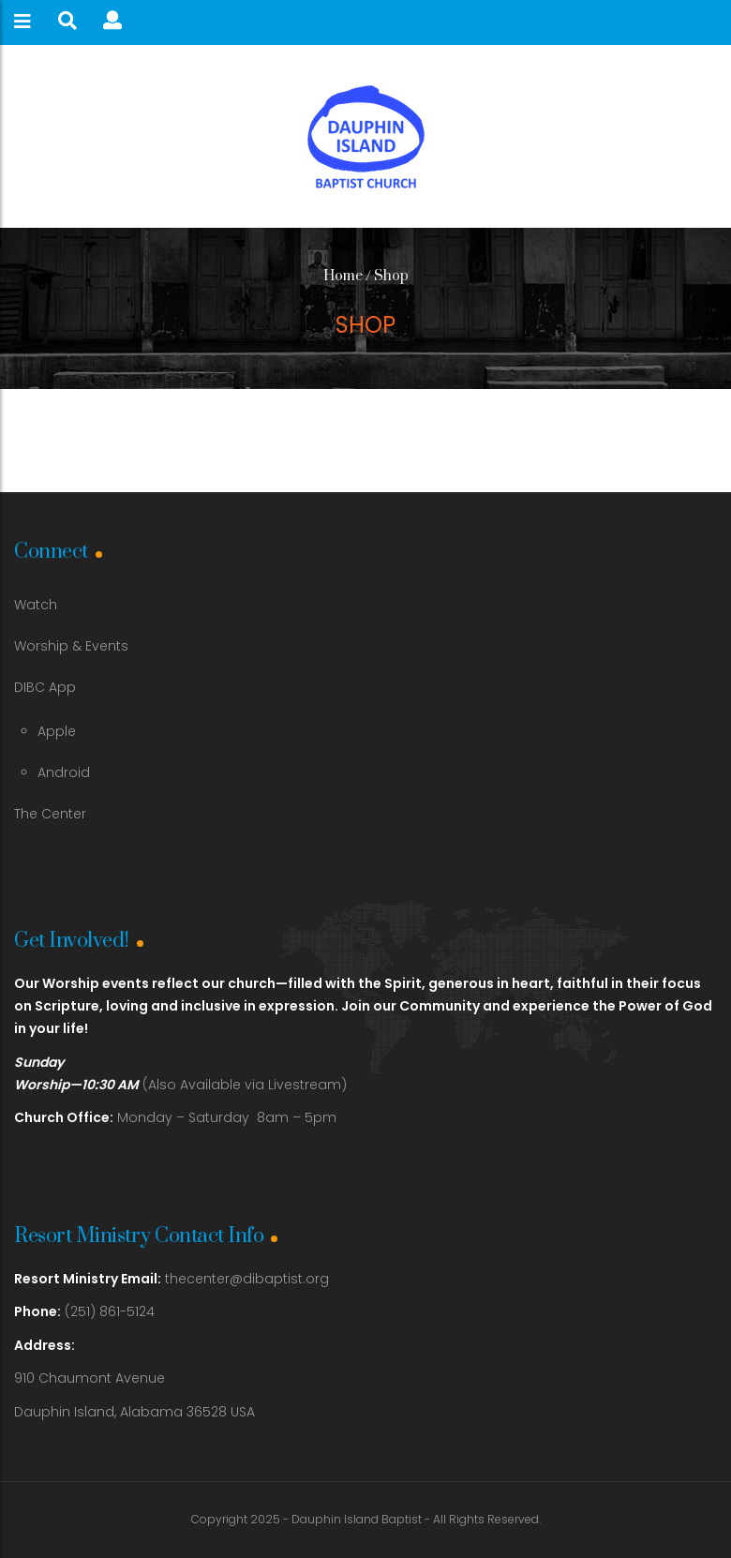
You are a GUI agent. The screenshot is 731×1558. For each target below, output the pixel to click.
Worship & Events (71, 646)
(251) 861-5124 (84, 1311)
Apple (56, 731)
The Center (50, 813)
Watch (35, 604)
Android (63, 772)
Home (343, 276)
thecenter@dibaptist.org (247, 1278)
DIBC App (45, 687)
